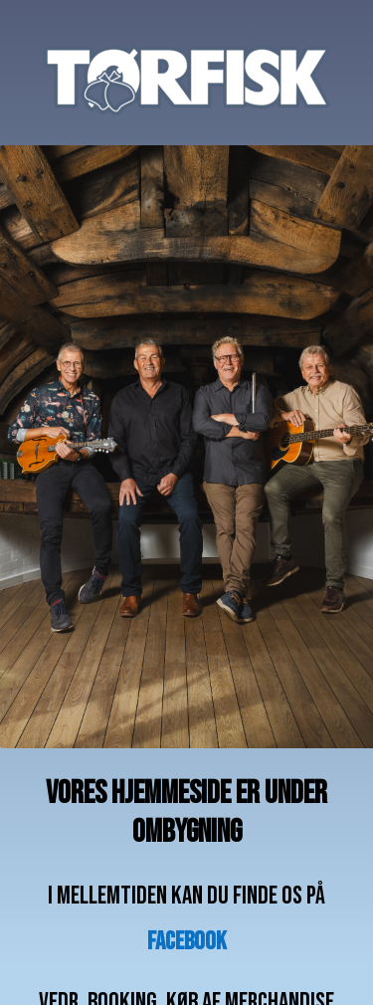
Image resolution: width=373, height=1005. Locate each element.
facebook (187, 941)
